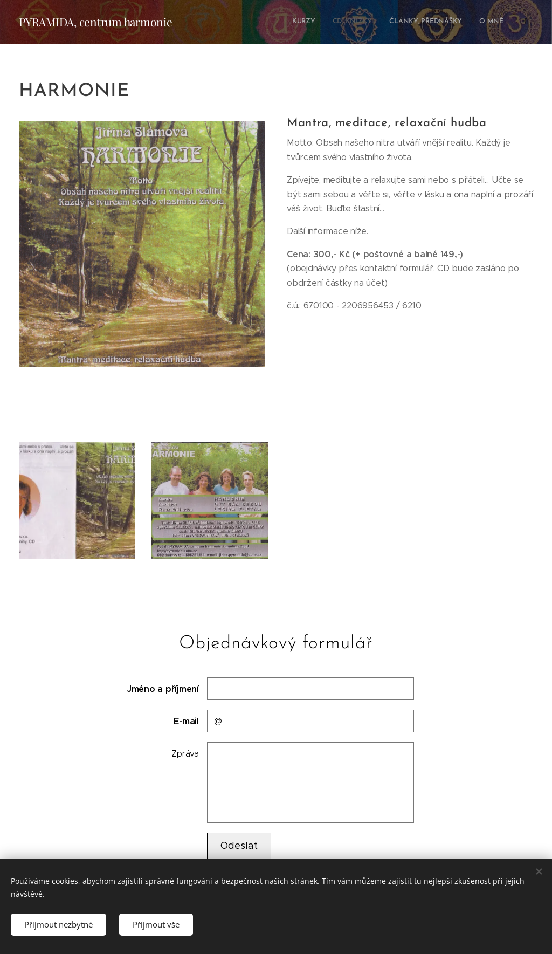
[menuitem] (432, 22)
